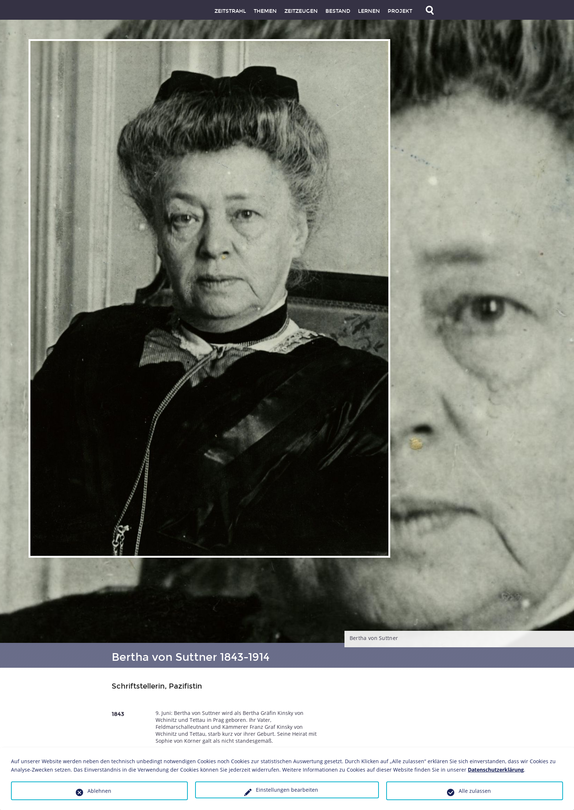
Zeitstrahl (230, 11)
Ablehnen (99, 790)
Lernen (369, 11)
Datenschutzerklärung (496, 769)
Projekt (400, 11)
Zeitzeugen (301, 11)
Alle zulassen (475, 790)
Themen (265, 11)
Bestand (337, 11)
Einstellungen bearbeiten (287, 789)
